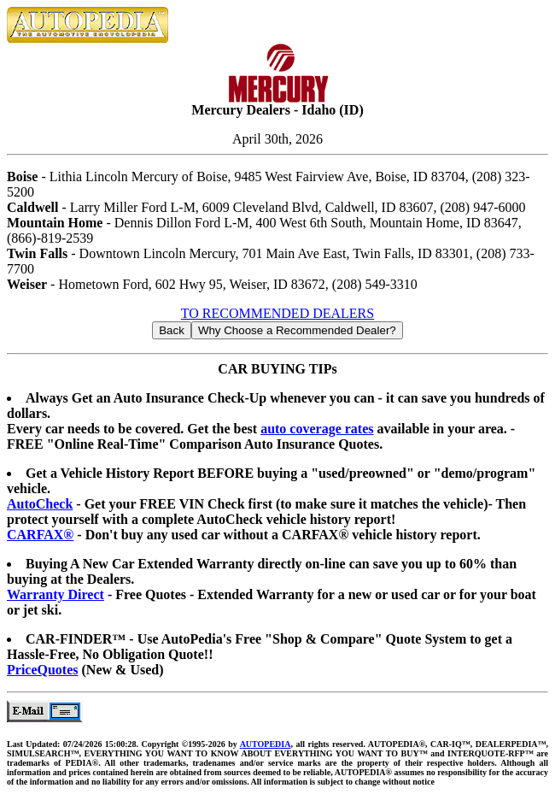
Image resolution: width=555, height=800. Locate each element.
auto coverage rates (316, 428)
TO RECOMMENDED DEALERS (277, 313)
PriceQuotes (43, 669)
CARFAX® (40, 534)
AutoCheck (40, 504)
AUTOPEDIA (265, 744)
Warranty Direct (55, 594)
